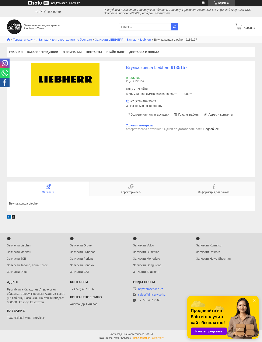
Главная (16, 52)
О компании (72, 52)
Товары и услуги (24, 39)
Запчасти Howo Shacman (213, 258)
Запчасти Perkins (82, 258)
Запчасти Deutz (17, 271)
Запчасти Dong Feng (147, 265)
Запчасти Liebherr (139, 39)
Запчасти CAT (79, 271)
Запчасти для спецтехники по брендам (65, 39)
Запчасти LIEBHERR (109, 39)
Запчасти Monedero (146, 258)
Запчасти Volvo (143, 245)
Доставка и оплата (144, 52)
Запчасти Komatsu (208, 245)
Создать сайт (59, 2)
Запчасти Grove (81, 245)
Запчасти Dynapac (82, 252)
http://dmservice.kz (150, 289)
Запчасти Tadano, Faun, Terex (27, 265)
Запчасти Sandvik (82, 265)
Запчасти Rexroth (208, 252)
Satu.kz (149, 334)
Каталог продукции (42, 52)
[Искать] (174, 26)
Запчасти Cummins (146, 252)
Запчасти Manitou (19, 252)
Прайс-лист (115, 52)
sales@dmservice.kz (151, 294)
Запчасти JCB (16, 258)
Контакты (94, 52)
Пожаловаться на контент (148, 337)
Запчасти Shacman (146, 271)
